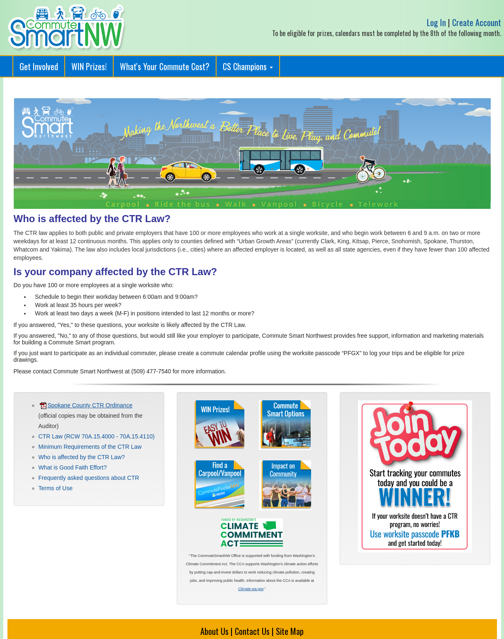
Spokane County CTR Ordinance (86, 405)
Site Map (290, 631)
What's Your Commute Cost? (164, 66)
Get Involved (38, 66)
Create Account (476, 22)
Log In (436, 22)
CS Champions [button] (248, 66)
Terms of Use (56, 488)
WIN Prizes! (89, 66)
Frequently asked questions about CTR (89, 477)
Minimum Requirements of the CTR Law (90, 446)
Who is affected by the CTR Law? (82, 457)
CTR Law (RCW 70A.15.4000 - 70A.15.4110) (97, 436)
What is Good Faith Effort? (73, 467)
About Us (214, 631)
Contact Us (252, 631)
